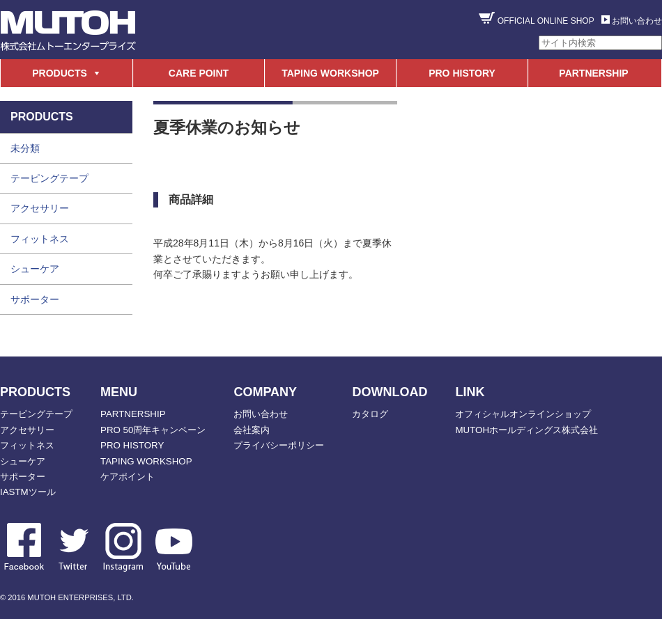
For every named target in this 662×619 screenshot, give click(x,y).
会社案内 (251, 430)
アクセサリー (39, 208)
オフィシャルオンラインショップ (523, 414)
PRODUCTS (59, 73)
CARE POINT (199, 73)
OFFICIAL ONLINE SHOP (546, 21)
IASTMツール (28, 492)
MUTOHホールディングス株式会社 (526, 430)
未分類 (25, 148)
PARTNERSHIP (593, 73)
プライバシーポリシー (278, 445)
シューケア (34, 268)
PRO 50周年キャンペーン (153, 430)
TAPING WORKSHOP (330, 73)
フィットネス (39, 238)
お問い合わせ (637, 21)
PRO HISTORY (462, 73)
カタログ (370, 414)
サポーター (34, 299)
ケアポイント (127, 476)
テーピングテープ (49, 178)
